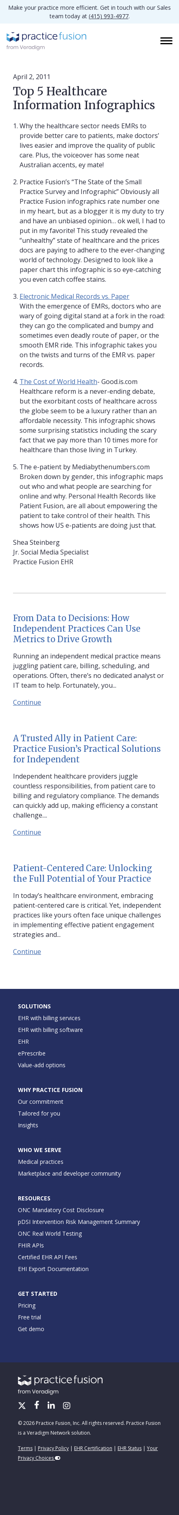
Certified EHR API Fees (47, 1257)
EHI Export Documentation (53, 1269)
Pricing (26, 1305)
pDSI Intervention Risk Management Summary (79, 1222)
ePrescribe (32, 1053)
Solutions (34, 1006)
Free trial (29, 1317)
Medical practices (40, 1161)
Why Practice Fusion (50, 1090)
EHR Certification (93, 1448)
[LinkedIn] (52, 1406)
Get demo (31, 1329)
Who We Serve (39, 1150)
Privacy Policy (53, 1448)
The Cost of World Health (58, 381)
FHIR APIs (31, 1245)
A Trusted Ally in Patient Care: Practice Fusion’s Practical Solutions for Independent (87, 748)
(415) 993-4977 (109, 16)
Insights (28, 1125)
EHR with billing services (49, 1018)
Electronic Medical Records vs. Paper (74, 296)
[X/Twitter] (23, 1406)
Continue (27, 702)
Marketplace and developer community (69, 1173)
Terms (25, 1448)
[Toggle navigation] (167, 41)
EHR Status (130, 1448)
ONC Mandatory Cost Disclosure (61, 1210)
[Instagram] (66, 1406)
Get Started (37, 1293)
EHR (23, 1041)
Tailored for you (39, 1113)
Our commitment (40, 1101)
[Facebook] (37, 1406)
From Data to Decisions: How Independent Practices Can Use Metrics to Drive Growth (76, 628)
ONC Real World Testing (50, 1233)
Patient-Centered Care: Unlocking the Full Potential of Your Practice (82, 873)
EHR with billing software (50, 1030)
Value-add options (41, 1065)
